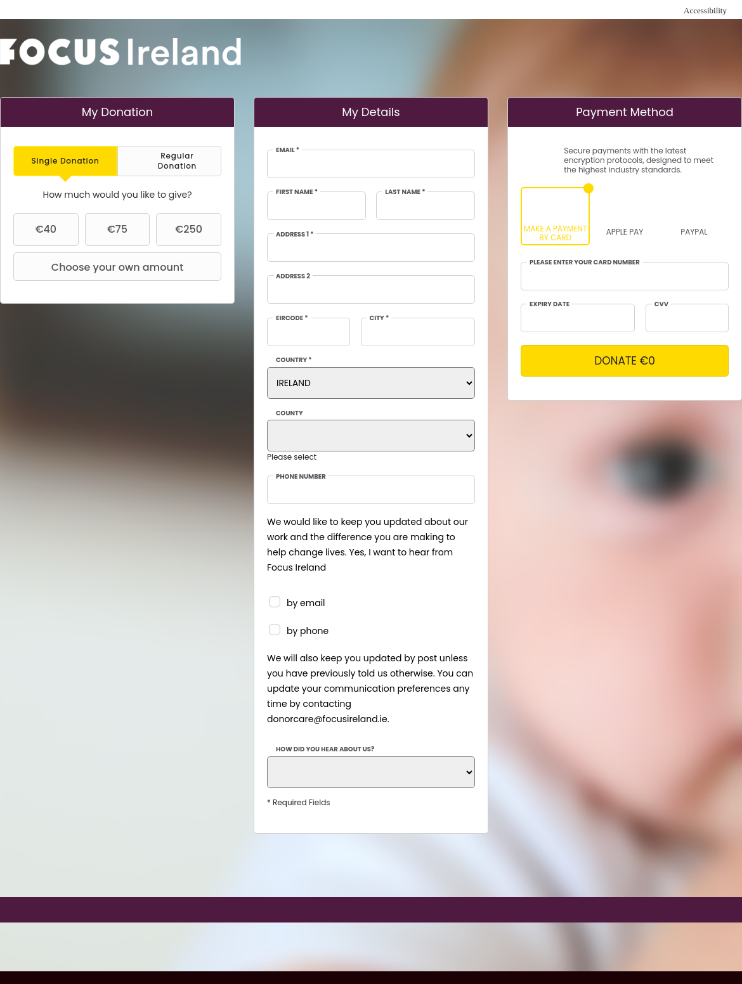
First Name (297, 192)
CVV (661, 304)
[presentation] (65, 160)
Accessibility (705, 10)
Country (294, 360)
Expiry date (550, 304)
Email (287, 150)
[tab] (65, 161)
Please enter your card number (585, 262)
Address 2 (293, 276)
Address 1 (294, 234)
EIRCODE (292, 318)
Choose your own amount (99, 267)
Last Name (405, 192)
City (379, 318)
